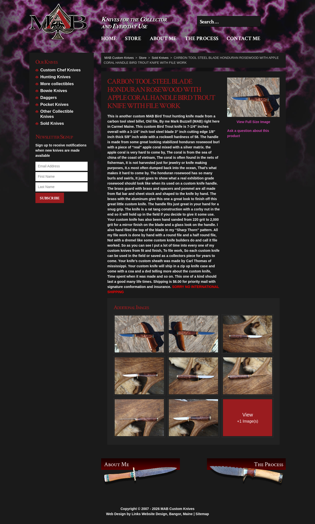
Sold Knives (52, 123)
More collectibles (57, 83)
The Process (201, 38)
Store (133, 38)
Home (109, 38)
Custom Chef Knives (60, 70)
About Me (163, 38)
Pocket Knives (54, 104)
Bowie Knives (53, 90)
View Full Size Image (253, 101)
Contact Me (243, 38)
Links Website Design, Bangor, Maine (162, 511)
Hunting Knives (55, 77)
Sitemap (202, 511)
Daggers (48, 97)
